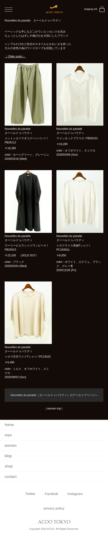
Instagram (75, 494)
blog (8, 456)
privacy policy (53, 508)
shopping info (90, 9)
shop (9, 466)
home (9, 425)
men (8, 435)
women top (54, 408)
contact (11, 477)
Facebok (51, 494)
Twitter (30, 494)
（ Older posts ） (15, 56)
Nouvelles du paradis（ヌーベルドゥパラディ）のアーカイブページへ (53, 395)
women (11, 445)
